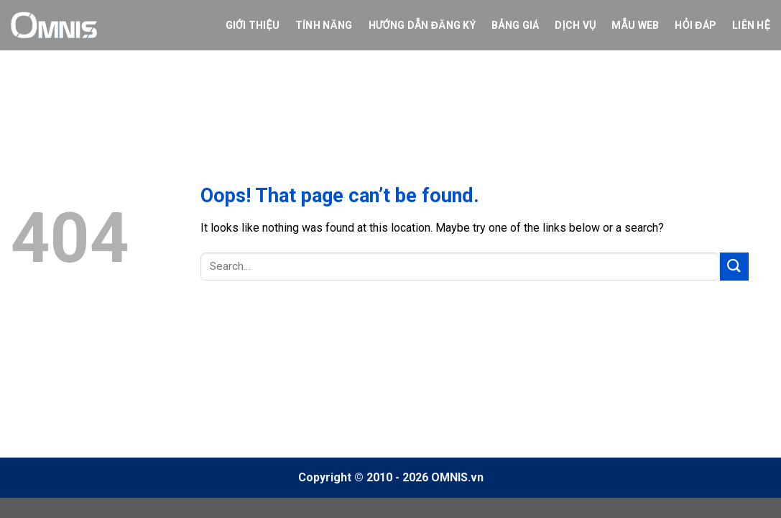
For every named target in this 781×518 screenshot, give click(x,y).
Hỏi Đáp (695, 25)
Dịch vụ (575, 25)
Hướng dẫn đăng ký (422, 25)
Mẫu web (635, 25)
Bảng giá (515, 25)
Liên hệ (751, 25)
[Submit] (734, 267)
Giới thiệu (252, 25)
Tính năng (324, 25)
